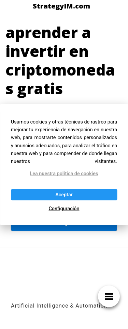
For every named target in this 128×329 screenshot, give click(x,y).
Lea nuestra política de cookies (64, 174)
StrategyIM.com (61, 6)
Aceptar (64, 194)
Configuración (63, 209)
